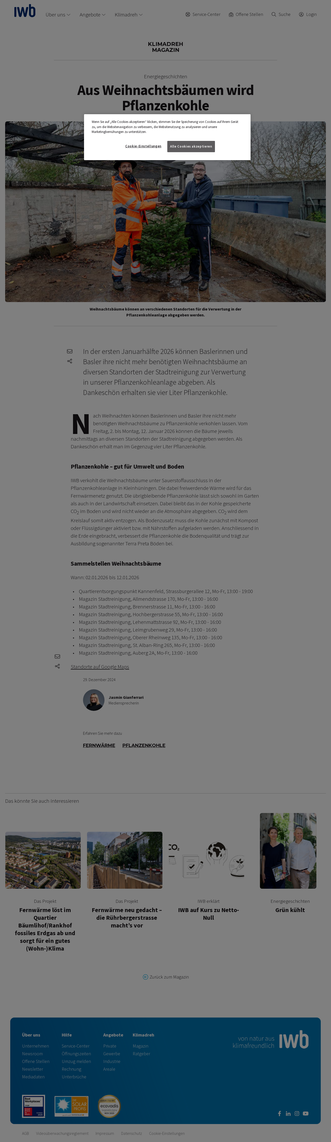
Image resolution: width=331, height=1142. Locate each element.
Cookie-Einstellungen (143, 146)
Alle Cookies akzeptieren (191, 146)
